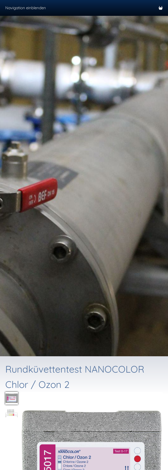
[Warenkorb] (160, 8)
